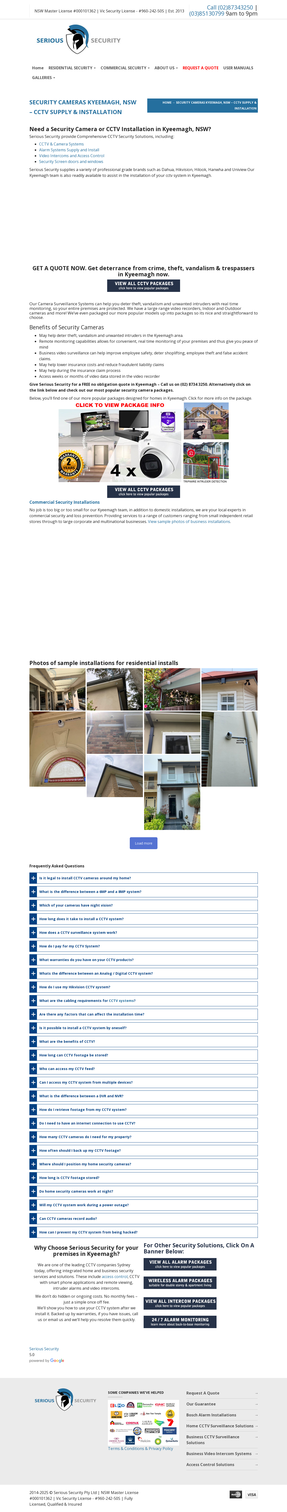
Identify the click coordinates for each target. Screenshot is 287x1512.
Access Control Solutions (210, 1464)
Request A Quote (202, 1393)
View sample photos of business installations (189, 521)
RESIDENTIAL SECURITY (72, 68)
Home (38, 68)
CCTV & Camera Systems (61, 144)
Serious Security (44, 1348)
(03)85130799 (206, 13)
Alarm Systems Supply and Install (69, 150)
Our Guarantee (201, 1404)
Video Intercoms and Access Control (71, 155)
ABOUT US (166, 68)
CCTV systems (121, 1000)
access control (115, 1276)
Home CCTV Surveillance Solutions (219, 1426)
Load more (143, 843)
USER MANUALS (238, 68)
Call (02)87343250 (230, 7)
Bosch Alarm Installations (211, 1415)
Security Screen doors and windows (71, 161)
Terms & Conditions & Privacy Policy (140, 1448)
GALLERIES (43, 77)
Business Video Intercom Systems (219, 1453)
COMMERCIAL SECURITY (125, 68)
